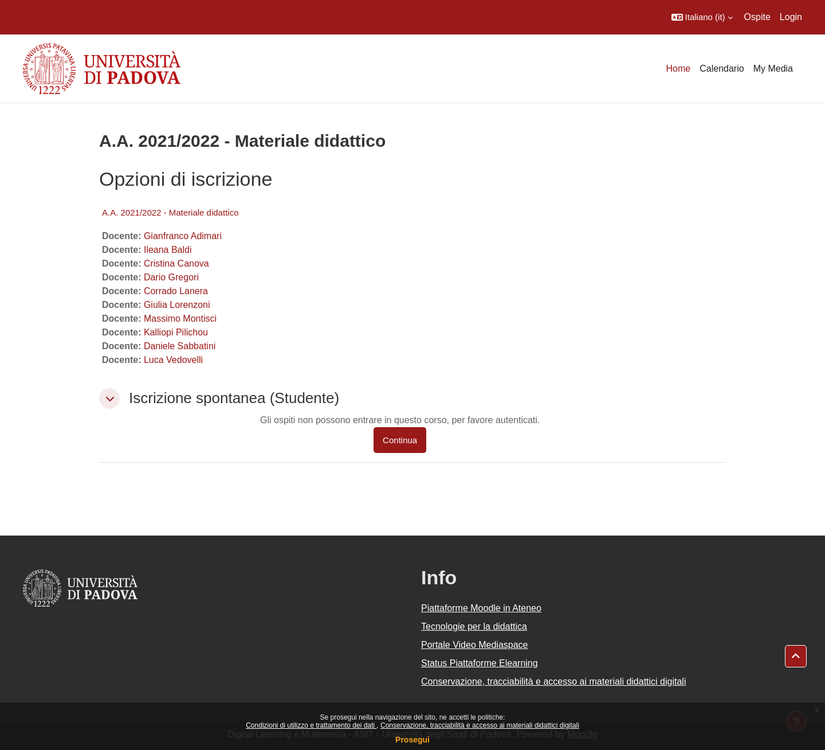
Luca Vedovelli (173, 360)
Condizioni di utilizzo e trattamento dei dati (311, 725)
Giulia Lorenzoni (177, 305)
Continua (400, 440)
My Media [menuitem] (773, 68)
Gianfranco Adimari (183, 236)
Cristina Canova (176, 263)
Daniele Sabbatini (179, 346)
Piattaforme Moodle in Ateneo (481, 608)
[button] (702, 17)
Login (791, 17)
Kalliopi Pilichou (176, 332)
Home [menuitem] (678, 68)
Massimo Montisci (180, 318)
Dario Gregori (171, 277)
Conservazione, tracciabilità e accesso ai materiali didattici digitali (479, 725)
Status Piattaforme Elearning (479, 663)
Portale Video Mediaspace (474, 645)
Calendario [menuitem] (722, 68)
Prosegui (412, 739)
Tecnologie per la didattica (474, 626)
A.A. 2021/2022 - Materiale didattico (170, 212)
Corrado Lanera (176, 291)
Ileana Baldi (168, 250)
